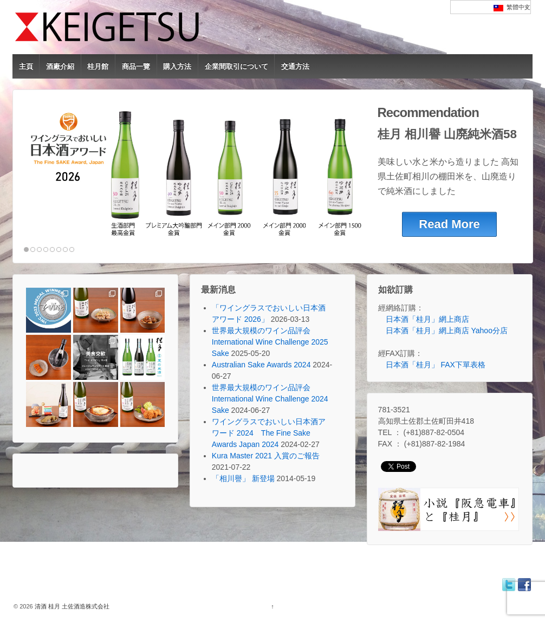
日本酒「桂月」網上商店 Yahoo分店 (447, 330)
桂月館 (97, 66)
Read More (449, 224)
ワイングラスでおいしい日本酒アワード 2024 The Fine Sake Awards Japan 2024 (269, 433)
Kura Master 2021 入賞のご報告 (266, 455)
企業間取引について (236, 66)
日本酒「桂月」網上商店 (427, 319)
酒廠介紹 (60, 66)
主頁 (26, 66)
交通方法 (295, 66)
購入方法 (177, 66)
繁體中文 (512, 7)
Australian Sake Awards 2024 (261, 364)
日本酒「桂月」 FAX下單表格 (435, 364)
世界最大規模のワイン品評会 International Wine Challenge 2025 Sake (270, 342)
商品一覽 (136, 66)
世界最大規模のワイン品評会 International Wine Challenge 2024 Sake (270, 398)
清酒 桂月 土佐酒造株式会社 (71, 606)
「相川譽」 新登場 (243, 478)
